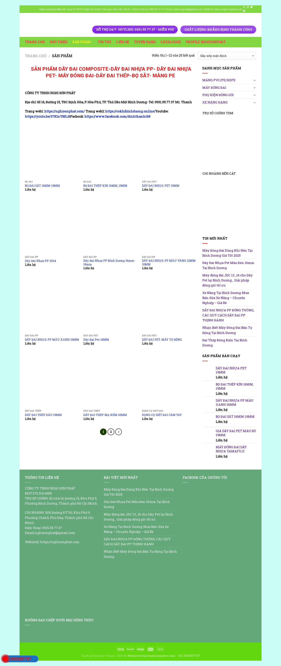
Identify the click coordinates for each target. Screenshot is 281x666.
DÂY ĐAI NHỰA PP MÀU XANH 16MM (52, 339)
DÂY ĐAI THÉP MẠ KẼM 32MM (105, 415)
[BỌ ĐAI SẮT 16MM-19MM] (52, 150)
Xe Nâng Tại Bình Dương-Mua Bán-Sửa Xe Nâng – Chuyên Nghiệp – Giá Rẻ (225, 298)
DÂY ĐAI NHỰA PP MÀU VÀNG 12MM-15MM (169, 262)
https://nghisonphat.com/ (64, 111)
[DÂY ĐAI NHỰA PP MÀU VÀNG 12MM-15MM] (169, 225)
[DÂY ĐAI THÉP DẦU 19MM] (52, 380)
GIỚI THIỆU (59, 42)
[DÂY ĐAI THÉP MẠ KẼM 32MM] (110, 380)
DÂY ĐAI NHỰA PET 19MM (160, 185)
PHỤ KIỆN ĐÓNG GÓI (218, 95)
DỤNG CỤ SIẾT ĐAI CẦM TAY (162, 415)
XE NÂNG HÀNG (215, 102)
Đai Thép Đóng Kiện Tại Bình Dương (224, 342)
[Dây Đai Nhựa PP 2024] (52, 225)
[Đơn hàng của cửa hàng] (227, 56)
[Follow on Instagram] (248, 7)
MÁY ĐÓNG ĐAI (214, 88)
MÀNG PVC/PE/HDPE (218, 80)
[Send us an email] (244, 11)
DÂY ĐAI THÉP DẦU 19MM (43, 415)
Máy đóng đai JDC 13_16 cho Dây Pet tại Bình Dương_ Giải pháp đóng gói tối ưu (227, 280)
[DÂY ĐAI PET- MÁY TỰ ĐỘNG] (169, 304)
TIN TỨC (105, 42)
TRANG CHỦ (35, 42)
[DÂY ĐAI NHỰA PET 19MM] (169, 150)
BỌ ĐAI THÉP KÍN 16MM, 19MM (105, 185)
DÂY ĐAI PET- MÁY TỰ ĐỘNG (162, 339)
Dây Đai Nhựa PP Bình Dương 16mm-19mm (109, 262)
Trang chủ (36, 55)
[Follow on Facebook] (244, 7)
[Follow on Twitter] (251, 7)
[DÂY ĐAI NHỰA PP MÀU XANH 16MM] (52, 304)
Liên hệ (122, 42)
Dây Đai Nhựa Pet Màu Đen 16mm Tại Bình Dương (228, 265)
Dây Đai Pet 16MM (96, 339)
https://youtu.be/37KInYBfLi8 (47, 116)
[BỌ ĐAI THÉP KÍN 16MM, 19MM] (110, 150)
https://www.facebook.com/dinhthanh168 (117, 116)
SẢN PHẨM (82, 42)
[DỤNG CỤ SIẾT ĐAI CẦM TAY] (169, 380)
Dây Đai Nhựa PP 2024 (40, 261)
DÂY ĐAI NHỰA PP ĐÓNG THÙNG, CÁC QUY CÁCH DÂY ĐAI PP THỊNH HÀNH (228, 315)
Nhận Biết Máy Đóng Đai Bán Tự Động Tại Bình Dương (227, 330)
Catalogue (170, 42)
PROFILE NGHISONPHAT (206, 42)
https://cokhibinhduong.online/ (130, 111)
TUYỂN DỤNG (145, 42)
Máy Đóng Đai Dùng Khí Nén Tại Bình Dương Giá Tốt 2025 (227, 253)
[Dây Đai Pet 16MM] (110, 304)
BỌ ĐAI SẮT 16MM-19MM (42, 185)
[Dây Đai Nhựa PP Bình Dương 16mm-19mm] (110, 225)
